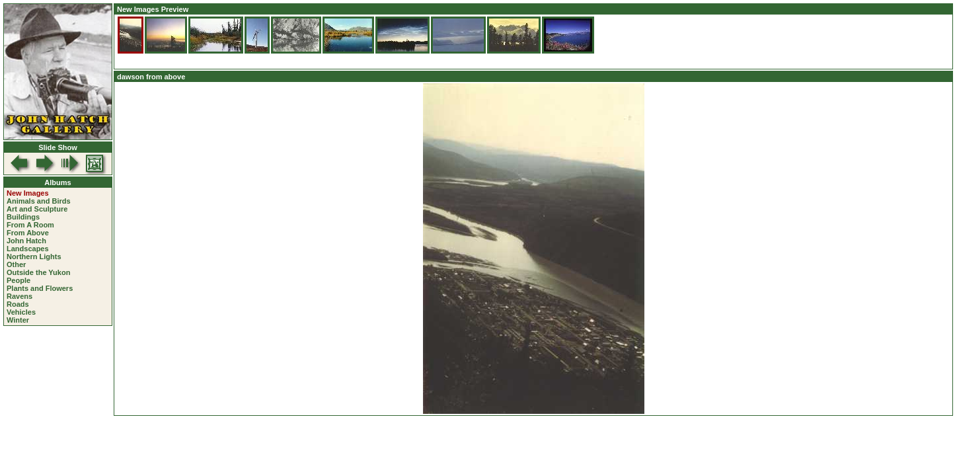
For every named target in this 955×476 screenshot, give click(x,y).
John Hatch (26, 241)
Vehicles (21, 312)
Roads (18, 304)
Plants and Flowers (40, 288)
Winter (18, 320)
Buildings (23, 217)
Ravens (19, 296)
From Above (28, 233)
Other (16, 264)
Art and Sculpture (37, 209)
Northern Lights (34, 256)
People (18, 280)
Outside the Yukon (38, 272)
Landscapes (28, 249)
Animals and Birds (39, 201)
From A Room (30, 225)
